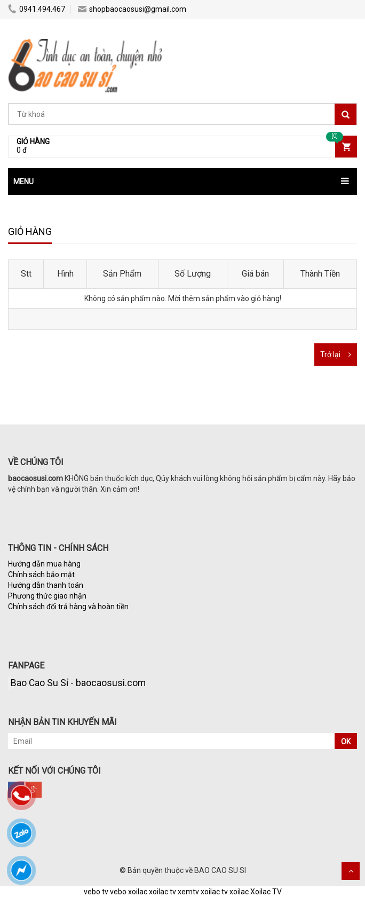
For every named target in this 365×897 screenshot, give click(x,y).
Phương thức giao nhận (47, 596)
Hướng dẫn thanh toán (45, 585)
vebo (118, 891)
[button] (182, 181)
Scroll (351, 871)
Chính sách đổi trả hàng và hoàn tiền (68, 606)
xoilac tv (162, 891)
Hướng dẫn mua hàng (44, 564)
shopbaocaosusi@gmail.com (132, 9)
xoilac (137, 891)
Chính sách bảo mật (41, 574)
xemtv (188, 891)
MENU (23, 181)
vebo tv (96, 891)
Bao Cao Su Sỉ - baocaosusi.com (78, 683)
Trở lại (330, 354)
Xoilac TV (266, 891)
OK (346, 741)
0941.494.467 (36, 9)
